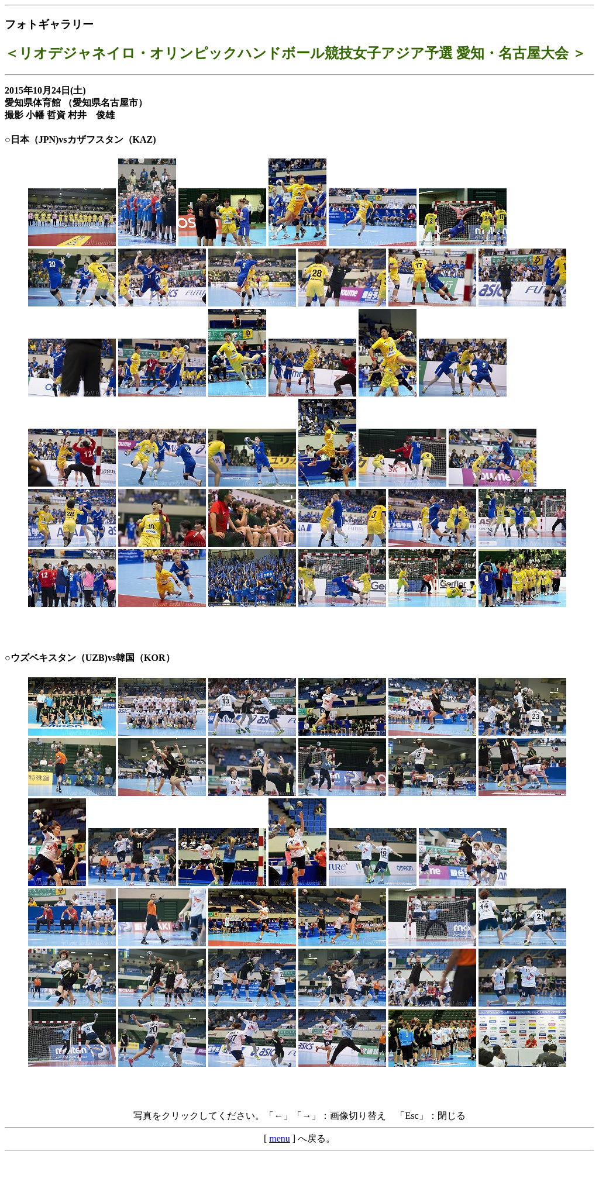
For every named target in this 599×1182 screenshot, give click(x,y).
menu (279, 1138)
